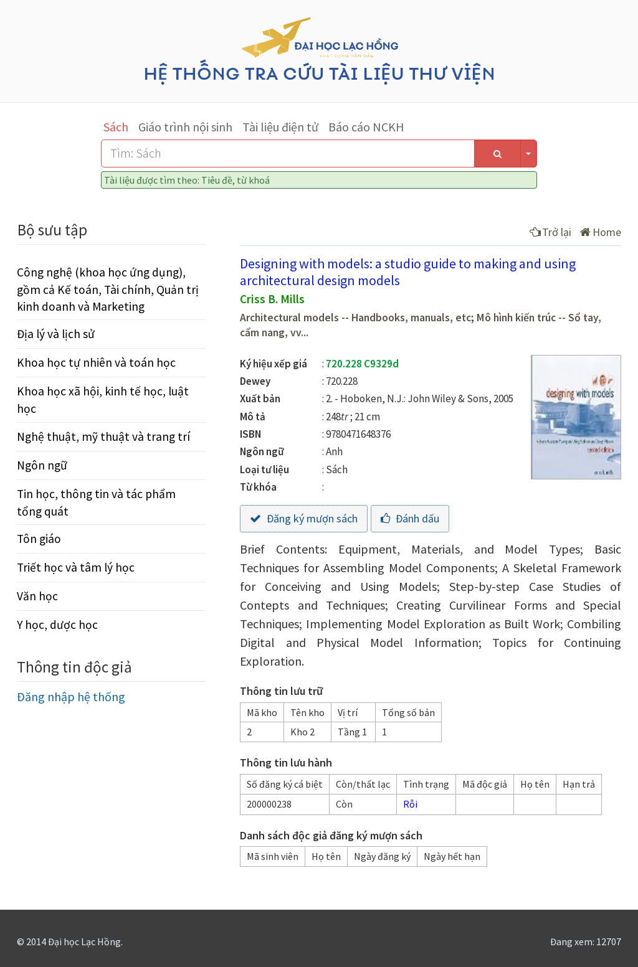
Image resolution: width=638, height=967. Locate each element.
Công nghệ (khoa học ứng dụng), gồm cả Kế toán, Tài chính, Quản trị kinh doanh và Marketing (108, 289)
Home (600, 232)
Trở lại (550, 232)
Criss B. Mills (272, 298)
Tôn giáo (39, 538)
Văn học (37, 595)
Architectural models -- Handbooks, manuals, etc (355, 317)
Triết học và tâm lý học (76, 567)
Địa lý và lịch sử (56, 333)
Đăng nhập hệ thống (71, 696)
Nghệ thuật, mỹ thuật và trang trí (103, 436)
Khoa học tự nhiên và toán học (96, 362)
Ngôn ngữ (42, 465)
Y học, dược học (57, 624)
